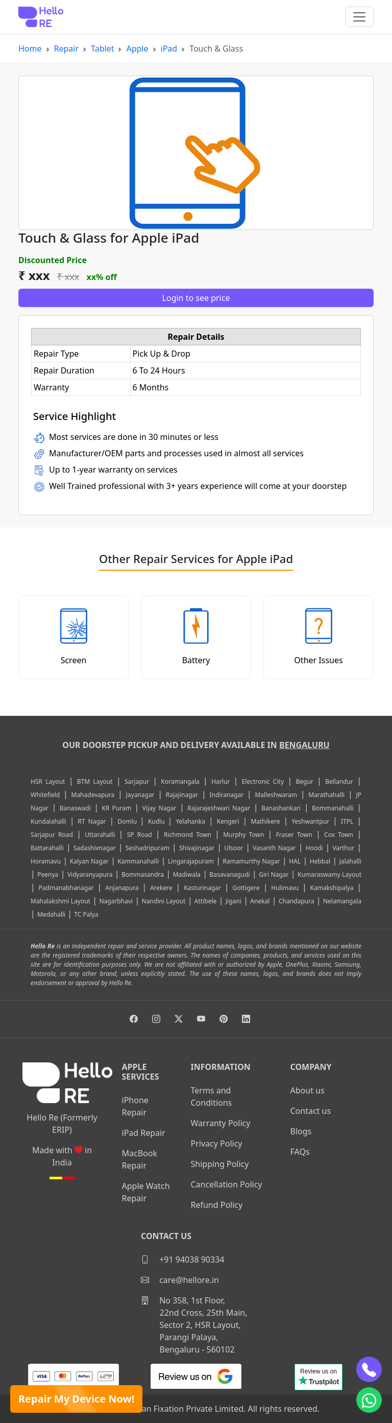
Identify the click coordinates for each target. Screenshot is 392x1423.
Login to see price (196, 298)
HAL (295, 861)
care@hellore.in (180, 1280)
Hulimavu (285, 887)
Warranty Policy (221, 1123)
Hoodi (314, 848)
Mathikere (265, 821)
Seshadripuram (147, 848)
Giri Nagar (273, 874)
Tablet (102, 48)
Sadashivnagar (95, 848)
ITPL (347, 821)
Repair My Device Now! (76, 1399)
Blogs (301, 1131)
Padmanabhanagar (66, 887)
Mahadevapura (93, 794)
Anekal (260, 901)
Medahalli (51, 914)
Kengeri (228, 821)
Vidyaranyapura (90, 874)
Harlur (220, 781)
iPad (169, 48)
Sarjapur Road (52, 834)
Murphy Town (243, 834)
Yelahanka (190, 821)
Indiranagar (227, 794)
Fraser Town (294, 834)
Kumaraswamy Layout (329, 874)
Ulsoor (233, 848)
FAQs (300, 1151)
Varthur (343, 848)
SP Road (139, 834)
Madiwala (187, 874)
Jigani (233, 901)
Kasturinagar (202, 887)
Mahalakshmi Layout (60, 901)
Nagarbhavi (116, 901)
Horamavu (46, 861)
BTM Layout (95, 781)
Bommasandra (142, 874)
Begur (304, 781)
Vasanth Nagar (274, 848)
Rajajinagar (182, 794)
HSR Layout (48, 781)
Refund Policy (217, 1204)
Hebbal (320, 861)
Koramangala (180, 781)
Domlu (128, 821)
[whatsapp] (369, 1400)
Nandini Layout (164, 901)
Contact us (310, 1110)
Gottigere (245, 887)
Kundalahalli (48, 821)
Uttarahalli (100, 834)
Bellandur (339, 781)
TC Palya (86, 914)
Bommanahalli (333, 808)
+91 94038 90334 (182, 1259)
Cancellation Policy (226, 1184)
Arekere (161, 887)
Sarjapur (137, 781)
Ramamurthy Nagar (251, 861)
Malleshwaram (276, 794)
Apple (137, 48)
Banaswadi (75, 808)
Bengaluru (304, 745)
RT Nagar (92, 821)
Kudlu (158, 821)
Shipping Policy (220, 1164)
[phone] (369, 1369)
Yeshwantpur (310, 821)
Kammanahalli (138, 861)
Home (30, 48)
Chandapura (296, 901)
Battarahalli (47, 848)
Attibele (205, 901)
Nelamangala (342, 901)
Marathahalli (326, 794)
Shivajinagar (196, 848)
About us (307, 1090)
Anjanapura (121, 887)
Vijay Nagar (159, 808)
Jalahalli (350, 861)
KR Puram (116, 808)
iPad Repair (143, 1132)
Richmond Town (187, 834)
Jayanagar (140, 794)
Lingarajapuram (191, 861)
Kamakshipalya (332, 887)
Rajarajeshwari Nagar (218, 808)
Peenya (47, 874)
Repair (66, 48)
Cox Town (338, 834)
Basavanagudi (229, 874)
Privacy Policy (216, 1143)
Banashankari (281, 808)
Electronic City (263, 781)
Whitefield (45, 794)
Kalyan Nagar (89, 861)
